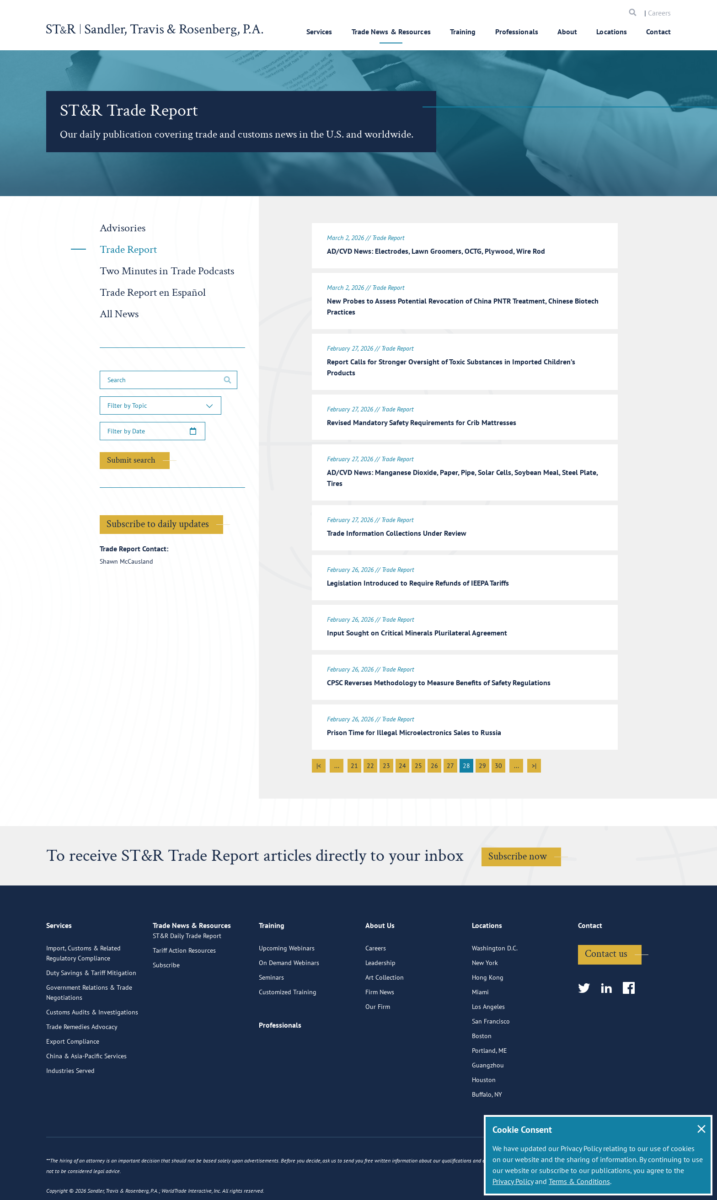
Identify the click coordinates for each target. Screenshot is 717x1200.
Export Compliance (72, 1065)
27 (450, 752)
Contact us (606, 978)
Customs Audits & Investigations (92, 1036)
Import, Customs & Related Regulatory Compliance (83, 977)
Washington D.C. (495, 972)
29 (482, 752)
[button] (160, 405)
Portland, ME (489, 1075)
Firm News (379, 1016)
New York (485, 987)
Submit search (131, 460)
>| (534, 752)
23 (386, 752)
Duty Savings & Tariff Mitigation (91, 997)
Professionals (516, 31)
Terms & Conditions (579, 1181)
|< (318, 752)
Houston (484, 1104)
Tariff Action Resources (184, 987)
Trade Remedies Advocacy (82, 1051)
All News (119, 314)
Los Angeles (488, 1031)
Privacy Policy (512, 1181)
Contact (658, 31)
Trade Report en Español (153, 292)
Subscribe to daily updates (158, 524)
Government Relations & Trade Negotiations (89, 1017)
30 (498, 752)
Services (319, 31)
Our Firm (377, 1031)
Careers (659, 12)
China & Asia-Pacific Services (86, 1080)
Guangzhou (488, 1089)
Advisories (122, 228)
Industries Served (70, 1095)
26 (434, 752)
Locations (611, 31)
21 (354, 752)
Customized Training (287, 1016)
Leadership (380, 987)
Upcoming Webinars (287, 972)
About (567, 31)
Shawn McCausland (126, 561)
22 (370, 752)
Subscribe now (517, 842)
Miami (480, 1016)
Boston (482, 1060)
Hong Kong (487, 1001)
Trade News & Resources (391, 31)
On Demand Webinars (289, 987)
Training (463, 31)
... (336, 752)
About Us (380, 953)
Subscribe (166, 1001)
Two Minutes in (167, 271)
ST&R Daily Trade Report (187, 972)
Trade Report (128, 249)
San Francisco (491, 1045)
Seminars (271, 1001)
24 (402, 752)
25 (418, 752)
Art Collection (384, 1001)
